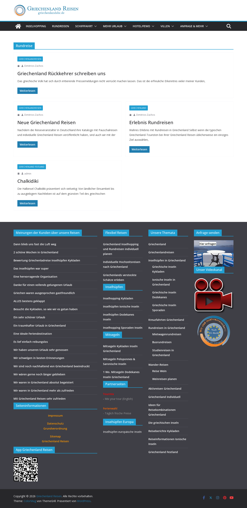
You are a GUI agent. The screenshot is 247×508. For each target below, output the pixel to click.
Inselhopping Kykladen (118, 298)
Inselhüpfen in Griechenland (167, 260)
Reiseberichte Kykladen (163, 431)
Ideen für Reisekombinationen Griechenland (162, 409)
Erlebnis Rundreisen (151, 122)
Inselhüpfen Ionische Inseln (121, 306)
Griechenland (138, 108)
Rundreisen (60, 26)
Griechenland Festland (31, 166)
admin (27, 173)
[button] (95, 26)
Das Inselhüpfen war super (31, 268)
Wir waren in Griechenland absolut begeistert (44, 382)
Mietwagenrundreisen (166, 334)
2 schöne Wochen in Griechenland (36, 252)
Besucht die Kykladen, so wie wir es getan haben (46, 309)
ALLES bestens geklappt (29, 301)
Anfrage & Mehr (192, 26)
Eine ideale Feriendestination (33, 333)
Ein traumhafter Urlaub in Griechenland (40, 325)
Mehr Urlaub (112, 26)
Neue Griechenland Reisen (46, 122)
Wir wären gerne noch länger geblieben (39, 374)
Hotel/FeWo (141, 26)
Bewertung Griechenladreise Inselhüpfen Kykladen (47, 260)
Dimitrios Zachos (33, 65)
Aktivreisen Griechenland (164, 388)
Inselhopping (36, 26)
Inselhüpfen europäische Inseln (122, 432)
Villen (165, 26)
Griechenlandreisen (30, 59)
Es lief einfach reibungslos (31, 342)
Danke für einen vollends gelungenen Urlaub (43, 285)
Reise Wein (159, 371)
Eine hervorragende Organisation (35, 276)
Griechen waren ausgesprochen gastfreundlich (44, 293)
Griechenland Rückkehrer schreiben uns (61, 73)
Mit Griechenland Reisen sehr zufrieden (40, 398)
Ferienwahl (110, 408)
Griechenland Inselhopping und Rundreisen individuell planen (121, 249)
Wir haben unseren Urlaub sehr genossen (41, 350)
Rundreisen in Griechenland (166, 328)
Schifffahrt (84, 26)
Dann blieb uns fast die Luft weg (35, 244)
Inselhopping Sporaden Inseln (122, 327)
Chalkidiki (27, 181)
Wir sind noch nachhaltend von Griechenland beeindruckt (52, 366)
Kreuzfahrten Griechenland (166, 320)
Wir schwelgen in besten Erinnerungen (39, 358)
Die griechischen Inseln (163, 423)
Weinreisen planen (164, 379)
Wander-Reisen (158, 364)
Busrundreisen (162, 342)
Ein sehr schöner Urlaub (29, 317)
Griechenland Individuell (164, 397)
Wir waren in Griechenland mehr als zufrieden (44, 390)
